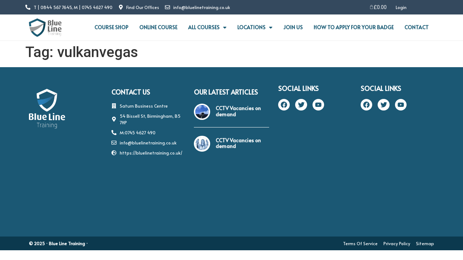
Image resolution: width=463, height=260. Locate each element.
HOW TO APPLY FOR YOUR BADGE (354, 27)
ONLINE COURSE (158, 27)
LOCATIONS (254, 27)
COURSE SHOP (111, 27)
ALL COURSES (207, 27)
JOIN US (293, 27)
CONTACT (416, 27)
